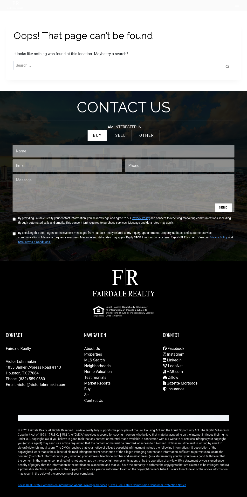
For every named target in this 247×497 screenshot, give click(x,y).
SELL (120, 135)
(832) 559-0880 (32, 379)
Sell (87, 394)
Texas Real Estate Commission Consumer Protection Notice (147, 485)
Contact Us (93, 400)
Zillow (170, 377)
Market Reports (97, 383)
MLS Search (94, 360)
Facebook (173, 348)
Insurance (174, 389)
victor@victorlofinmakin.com (41, 384)
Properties (93, 354)
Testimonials (95, 377)
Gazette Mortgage (180, 383)
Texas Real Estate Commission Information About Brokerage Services (62, 485)
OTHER (146, 135)
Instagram (174, 354)
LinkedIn (172, 360)
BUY (97, 135)
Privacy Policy (141, 218)
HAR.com (173, 371)
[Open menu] (236, 5)
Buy (87, 389)
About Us (92, 348)
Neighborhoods (97, 366)
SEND (223, 207)
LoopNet (173, 366)
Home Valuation (98, 371)
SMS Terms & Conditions (34, 242)
